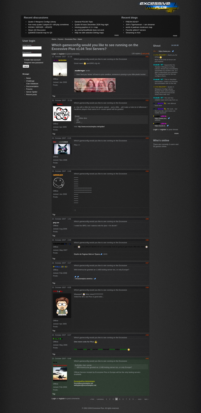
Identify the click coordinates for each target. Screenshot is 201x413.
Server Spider (31, 92)
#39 (147, 335)
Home (54, 39)
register (62, 54)
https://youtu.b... (160, 126)
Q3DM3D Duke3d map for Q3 (40, 33)
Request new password (33, 63)
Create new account (32, 60)
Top (53, 96)
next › (140, 399)
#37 (147, 263)
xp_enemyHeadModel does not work (89, 30)
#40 (147, 358)
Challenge (30, 81)
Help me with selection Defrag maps (89, 33)
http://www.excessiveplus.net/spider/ (91, 127)
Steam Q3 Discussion (37, 30)
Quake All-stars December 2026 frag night (91, 25)
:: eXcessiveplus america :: (84, 279)
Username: (27, 45)
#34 (147, 171)
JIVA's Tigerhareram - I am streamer (140, 25)
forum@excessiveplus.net (83, 383)
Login (54, 54)
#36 (147, 240)
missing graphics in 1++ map (86, 27)
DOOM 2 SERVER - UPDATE (40, 27)
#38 (147, 287)
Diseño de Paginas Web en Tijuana (87, 254)
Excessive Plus (70, 39)
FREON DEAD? (132, 22)
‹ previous (100, 399)
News (28, 78)
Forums (29, 89)
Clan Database (32, 84)
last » (146, 399)
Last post (145, 53)
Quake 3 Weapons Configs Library (42, 22)
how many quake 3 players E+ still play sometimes (48, 25)
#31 (147, 57)
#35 (147, 219)
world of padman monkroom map (139, 27)
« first (92, 399)
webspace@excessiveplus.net (85, 385)
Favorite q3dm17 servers (136, 30)
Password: (27, 52)
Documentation (32, 86)
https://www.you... (165, 51)
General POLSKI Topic (84, 22)
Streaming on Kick (133, 33)
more (116, 35)
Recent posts (31, 94)
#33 (147, 138)
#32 (147, 100)
